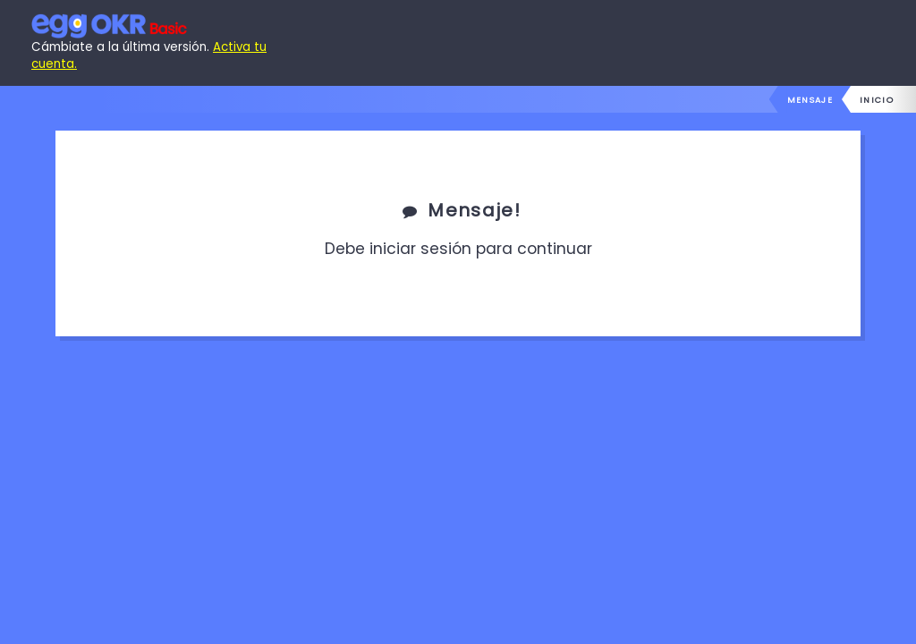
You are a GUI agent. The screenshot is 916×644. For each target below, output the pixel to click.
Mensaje (810, 100)
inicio (877, 100)
